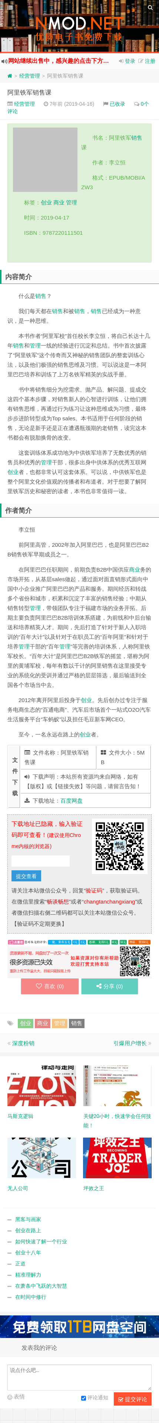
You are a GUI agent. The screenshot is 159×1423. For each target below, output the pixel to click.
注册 (150, 61)
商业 (58, 202)
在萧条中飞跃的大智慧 (41, 1286)
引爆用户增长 (130, 1043)
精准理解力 (28, 1275)
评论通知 (94, 1398)
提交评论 (132, 1399)
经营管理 (29, 76)
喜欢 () (50, 986)
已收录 (117, 104)
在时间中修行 (30, 1297)
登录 (130, 61)
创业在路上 (28, 1230)
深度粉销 (23, 1043)
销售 (136, 138)
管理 (71, 202)
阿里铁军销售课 (29, 92)
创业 (46, 202)
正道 (20, 1264)
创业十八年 (28, 1253)
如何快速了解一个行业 (41, 1241)
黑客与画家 (28, 1219)
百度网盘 (71, 800)
